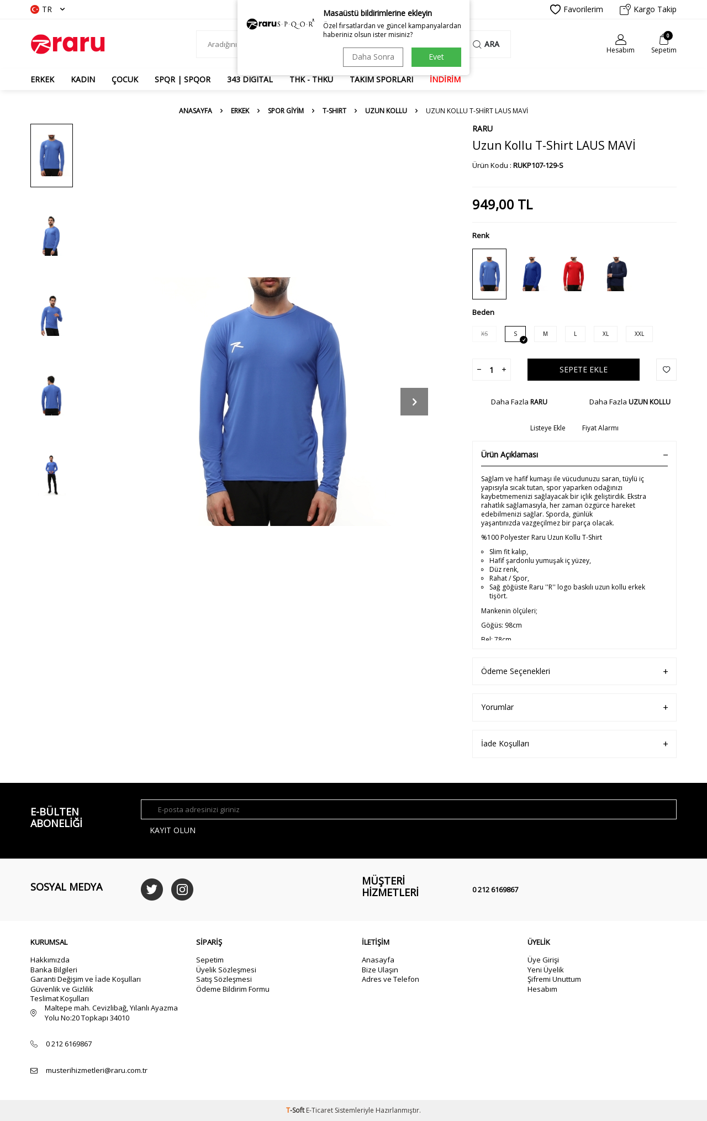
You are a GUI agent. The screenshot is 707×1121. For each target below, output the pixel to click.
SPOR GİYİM (286, 111)
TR (47, 9)
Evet (436, 56)
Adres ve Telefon (390, 979)
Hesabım (542, 989)
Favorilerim (576, 9)
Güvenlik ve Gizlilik (61, 989)
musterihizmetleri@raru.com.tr (96, 1070)
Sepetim (210, 960)
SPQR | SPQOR (182, 79)
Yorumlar (574, 707)
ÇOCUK (125, 79)
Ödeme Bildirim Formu (233, 989)
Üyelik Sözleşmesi (226, 970)
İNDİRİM (445, 79)
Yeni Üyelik (545, 970)
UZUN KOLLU (386, 111)
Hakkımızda (50, 960)
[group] (271, 401)
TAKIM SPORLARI (381, 79)
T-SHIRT (334, 111)
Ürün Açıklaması (574, 455)
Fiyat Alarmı (600, 428)
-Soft (296, 1110)
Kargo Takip (648, 9)
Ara (486, 44)
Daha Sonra (373, 56)
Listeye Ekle (548, 428)
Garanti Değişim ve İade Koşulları (85, 979)
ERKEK (42, 79)
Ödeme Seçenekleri (574, 671)
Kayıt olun (173, 830)
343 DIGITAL (250, 79)
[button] (414, 401)
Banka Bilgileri (53, 970)
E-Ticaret (319, 1110)
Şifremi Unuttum (554, 979)
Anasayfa (195, 111)
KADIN (83, 79)
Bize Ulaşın (380, 970)
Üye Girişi (543, 960)
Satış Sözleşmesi (224, 979)
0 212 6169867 (495, 889)
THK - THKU (311, 79)
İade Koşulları (574, 744)
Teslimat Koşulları (59, 998)
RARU (482, 128)
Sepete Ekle (584, 369)
